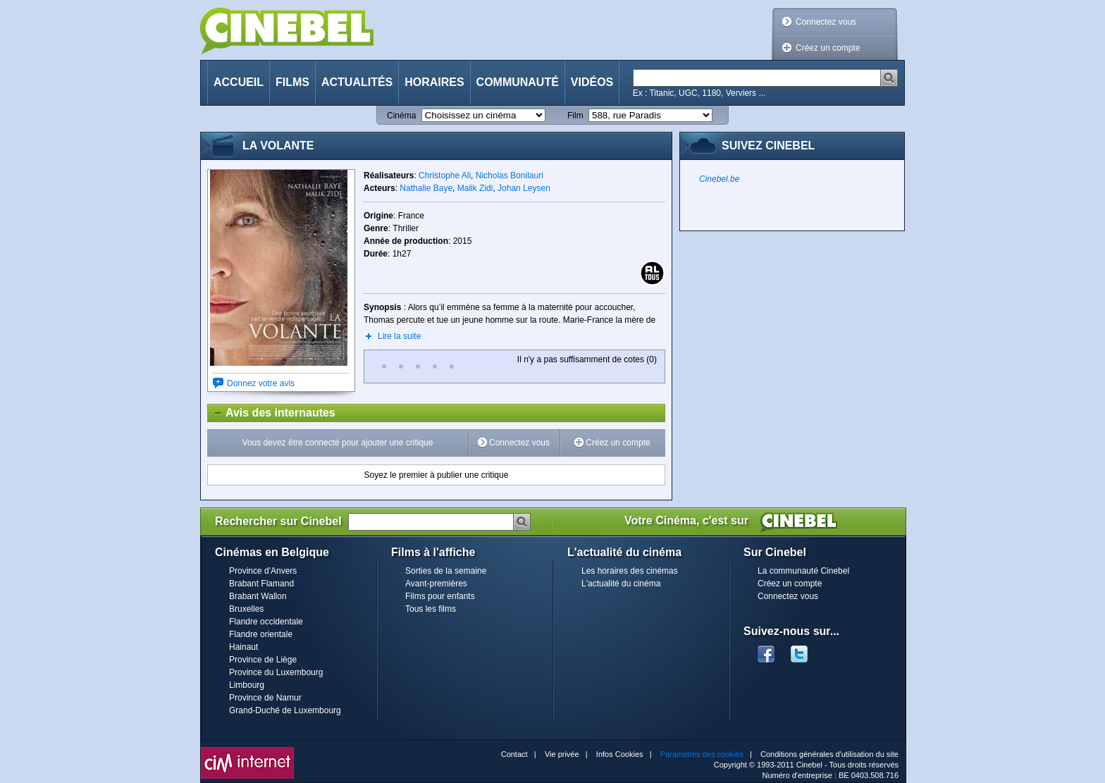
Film (575, 116)
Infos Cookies (619, 754)
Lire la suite (399, 336)
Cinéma (401, 116)
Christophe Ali (445, 175)
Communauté (517, 82)
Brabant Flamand (261, 583)
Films (292, 82)
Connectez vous (826, 22)
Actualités (357, 82)
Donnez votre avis (261, 383)
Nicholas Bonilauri (509, 175)
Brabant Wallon (258, 596)
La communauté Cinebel (803, 571)
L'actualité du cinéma (620, 583)
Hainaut (243, 647)
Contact (514, 754)
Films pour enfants (440, 596)
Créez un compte (828, 48)
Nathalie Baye (426, 188)
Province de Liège (263, 660)
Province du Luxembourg (276, 672)
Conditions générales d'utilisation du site (829, 754)
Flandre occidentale (266, 622)
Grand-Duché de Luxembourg (285, 710)
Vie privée (562, 754)
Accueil (239, 82)
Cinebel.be (719, 179)
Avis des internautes (271, 413)
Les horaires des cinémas (629, 571)
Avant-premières (436, 583)
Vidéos (592, 82)
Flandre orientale (260, 634)
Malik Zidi (475, 188)
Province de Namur (265, 698)
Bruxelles (246, 609)
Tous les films (430, 609)
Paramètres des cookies (701, 754)
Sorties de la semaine (445, 571)
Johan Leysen (524, 188)
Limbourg (246, 685)
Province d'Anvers (263, 571)
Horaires (434, 82)
